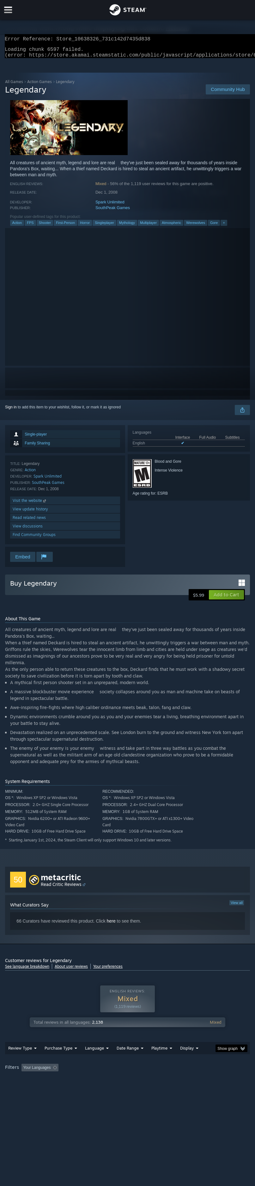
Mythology (127, 226)
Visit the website (30, 504)
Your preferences (108, 970)
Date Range (128, 1060)
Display (187, 1060)
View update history (30, 512)
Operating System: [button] (22, 1089)
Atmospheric (171, 226)
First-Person (65, 226)
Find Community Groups (34, 538)
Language (94, 1060)
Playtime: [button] (149, 1080)
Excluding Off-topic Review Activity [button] (101, 1080)
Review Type (20, 1060)
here (111, 924)
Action (17, 226)
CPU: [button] (54, 1089)
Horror (85, 226)
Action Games (39, 85)
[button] (226, 598)
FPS (30, 226)
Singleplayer (104, 226)
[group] (127, 1084)
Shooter (45, 226)
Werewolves (195, 226)
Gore (214, 226)
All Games (14, 85)
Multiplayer (148, 226)
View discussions (28, 529)
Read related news (29, 521)
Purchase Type (58, 1060)
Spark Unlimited (109, 205)
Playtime (159, 1060)
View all (237, 906)
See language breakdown (27, 970)
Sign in (11, 411)
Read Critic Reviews (61, 888)
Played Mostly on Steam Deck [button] (195, 1080)
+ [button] (224, 226)
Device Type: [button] (104, 1089)
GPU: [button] (76, 1089)
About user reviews (71, 970)
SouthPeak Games (112, 211)
